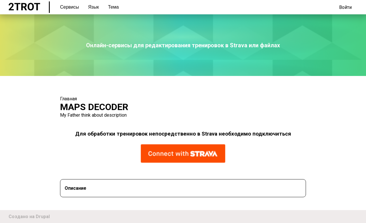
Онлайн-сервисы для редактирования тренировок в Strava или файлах (183, 45)
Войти (345, 7)
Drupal (43, 216)
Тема (113, 7)
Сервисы (69, 7)
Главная (68, 98)
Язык (93, 7)
